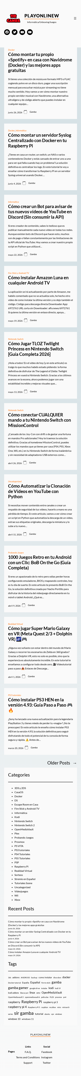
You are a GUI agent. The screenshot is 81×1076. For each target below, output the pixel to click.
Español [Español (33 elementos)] (35, 982)
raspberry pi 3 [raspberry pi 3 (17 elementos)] (50, 1002)
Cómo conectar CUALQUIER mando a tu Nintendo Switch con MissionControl (39, 420)
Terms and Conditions (28, 1057)
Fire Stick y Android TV (18, 273)
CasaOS (18, 792)
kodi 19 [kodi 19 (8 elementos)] (58, 988)
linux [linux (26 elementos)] (32, 992)
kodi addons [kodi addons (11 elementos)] (13, 993)
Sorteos (18, 874)
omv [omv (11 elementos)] (38, 993)
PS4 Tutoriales (22, 854)
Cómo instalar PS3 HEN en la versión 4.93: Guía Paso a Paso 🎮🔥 (40, 705)
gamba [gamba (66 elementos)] (56, 982)
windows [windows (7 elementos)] (58, 1014)
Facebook (46, 1051)
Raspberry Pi (21, 866)
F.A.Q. (28, 1051)
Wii (16, 895)
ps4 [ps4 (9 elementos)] (64, 997)
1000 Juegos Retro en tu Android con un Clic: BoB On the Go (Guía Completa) (39, 562)
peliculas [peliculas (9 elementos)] (44, 997)
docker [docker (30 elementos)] (66, 977)
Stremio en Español (24, 878)
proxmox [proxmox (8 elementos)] (58, 997)
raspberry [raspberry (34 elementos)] (14, 1002)
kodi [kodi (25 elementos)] (51, 988)
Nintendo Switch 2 (24, 825)
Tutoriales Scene (23, 883)
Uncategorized (15, 481)
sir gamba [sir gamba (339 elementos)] (24, 1013)
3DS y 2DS (20, 787)
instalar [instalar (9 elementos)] (44, 988)
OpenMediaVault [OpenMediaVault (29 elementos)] (52, 992)
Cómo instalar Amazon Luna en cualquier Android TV (38, 280)
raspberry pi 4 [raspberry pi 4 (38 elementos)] (17, 1007)
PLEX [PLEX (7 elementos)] (52, 997)
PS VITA (18, 845)
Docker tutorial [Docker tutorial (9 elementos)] (14, 983)
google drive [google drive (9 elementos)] (35, 988)
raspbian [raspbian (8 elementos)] (44, 1007)
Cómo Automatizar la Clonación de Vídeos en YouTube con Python (39, 491)
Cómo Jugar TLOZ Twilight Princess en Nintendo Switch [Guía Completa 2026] (36, 349)
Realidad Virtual (15, 624)
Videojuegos (21, 891)
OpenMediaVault (24, 829)
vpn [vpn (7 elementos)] (52, 1014)
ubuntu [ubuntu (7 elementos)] (47, 1014)
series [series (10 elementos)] (10, 1014)
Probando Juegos (16, 552)
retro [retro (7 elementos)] (59, 1007)
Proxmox (19, 841)
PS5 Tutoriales (22, 858)
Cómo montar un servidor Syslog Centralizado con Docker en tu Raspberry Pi (39, 140)
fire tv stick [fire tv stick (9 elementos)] (45, 983)
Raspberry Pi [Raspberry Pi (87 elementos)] (31, 1002)
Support (28, 1062)
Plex (16, 833)
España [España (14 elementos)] (25, 982)
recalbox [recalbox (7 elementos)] (52, 1007)
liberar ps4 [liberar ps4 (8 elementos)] (24, 993)
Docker (11, 49)
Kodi (17, 816)
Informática (21, 130)
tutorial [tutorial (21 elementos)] (39, 1013)
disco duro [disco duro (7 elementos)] (57, 977)
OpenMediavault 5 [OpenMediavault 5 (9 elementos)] (16, 997)
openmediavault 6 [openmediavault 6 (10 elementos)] (32, 997)
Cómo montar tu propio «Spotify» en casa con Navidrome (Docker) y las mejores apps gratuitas (40, 62)
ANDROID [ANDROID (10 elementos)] (25, 977)
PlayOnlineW (41, 15)
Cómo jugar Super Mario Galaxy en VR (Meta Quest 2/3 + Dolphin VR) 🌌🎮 (40, 634)
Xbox (17, 899)
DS (16, 800)
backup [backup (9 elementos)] (34, 977)
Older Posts (62, 762)
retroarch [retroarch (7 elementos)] (65, 1007)
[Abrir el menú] (75, 18)
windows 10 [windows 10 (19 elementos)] (14, 1018)
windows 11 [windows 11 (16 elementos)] (28, 1019)
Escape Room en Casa (26, 804)
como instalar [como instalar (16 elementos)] (45, 977)
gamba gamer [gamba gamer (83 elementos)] (18, 988)
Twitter (47, 1062)
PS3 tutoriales (14, 695)
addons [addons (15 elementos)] (16, 977)
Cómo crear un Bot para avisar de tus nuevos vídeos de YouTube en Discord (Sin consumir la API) (40, 212)
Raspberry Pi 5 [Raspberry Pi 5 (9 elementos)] (34, 1007)
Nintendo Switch (16, 339)
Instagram (46, 1057)
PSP (16, 862)
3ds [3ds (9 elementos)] (9, 977)
